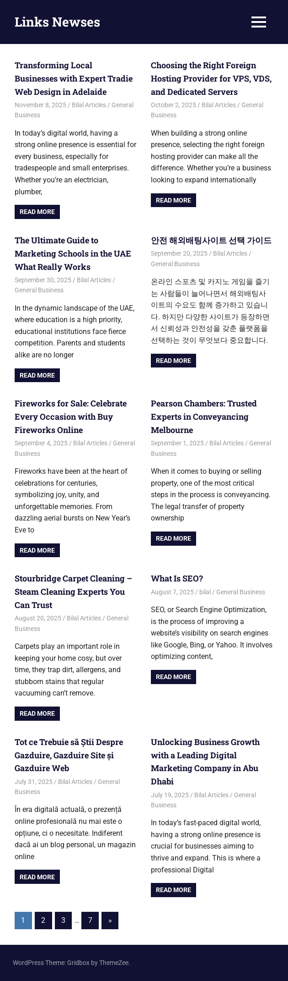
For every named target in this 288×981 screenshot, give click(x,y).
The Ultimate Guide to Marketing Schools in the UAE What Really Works (73, 253)
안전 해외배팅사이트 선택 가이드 (211, 240)
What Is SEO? (177, 578)
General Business (39, 290)
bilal (205, 592)
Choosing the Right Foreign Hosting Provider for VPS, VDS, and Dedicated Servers (211, 78)
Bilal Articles (89, 105)
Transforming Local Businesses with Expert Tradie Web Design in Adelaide (74, 78)
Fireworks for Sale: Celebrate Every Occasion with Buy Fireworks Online (71, 416)
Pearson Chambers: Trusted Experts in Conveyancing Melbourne (204, 416)
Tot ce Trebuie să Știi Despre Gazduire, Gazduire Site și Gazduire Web (69, 755)
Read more (37, 211)
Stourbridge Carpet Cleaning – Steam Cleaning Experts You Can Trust (73, 591)
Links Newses (57, 21)
